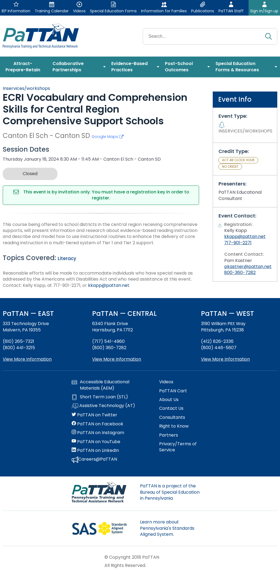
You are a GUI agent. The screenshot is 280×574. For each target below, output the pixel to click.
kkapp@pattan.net (108, 285)
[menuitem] (25, 67)
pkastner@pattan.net (248, 266)
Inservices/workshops (26, 88)
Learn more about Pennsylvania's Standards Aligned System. (167, 528)
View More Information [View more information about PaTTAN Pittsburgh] (225, 359)
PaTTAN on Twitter (94, 415)
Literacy (67, 258)
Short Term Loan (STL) (100, 397)
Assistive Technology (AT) (103, 406)
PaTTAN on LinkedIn (95, 451)
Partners (168, 435)
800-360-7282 (240, 272)
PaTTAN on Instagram (98, 433)
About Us (169, 400)
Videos (166, 382)
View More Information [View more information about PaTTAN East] (27, 359)
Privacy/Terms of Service (178, 447)
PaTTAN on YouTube (96, 442)
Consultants (172, 417)
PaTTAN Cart (173, 391)
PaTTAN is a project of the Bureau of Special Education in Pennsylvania (170, 492)
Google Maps (108, 136)
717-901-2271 (238, 243)
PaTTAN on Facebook (97, 424)
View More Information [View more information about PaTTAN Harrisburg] (116, 359)
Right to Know (174, 426)
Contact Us (171, 408)
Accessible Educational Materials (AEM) (100, 385)
